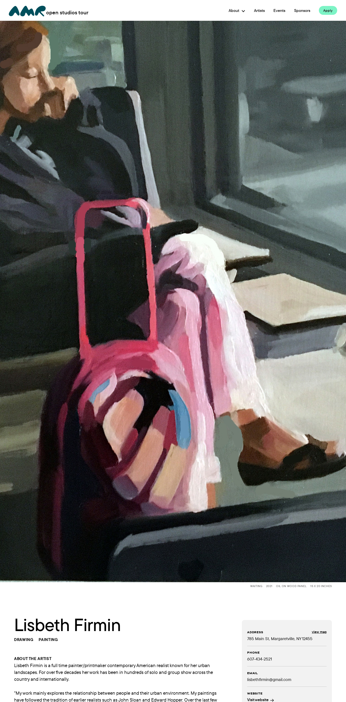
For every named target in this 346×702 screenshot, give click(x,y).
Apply (328, 10)
